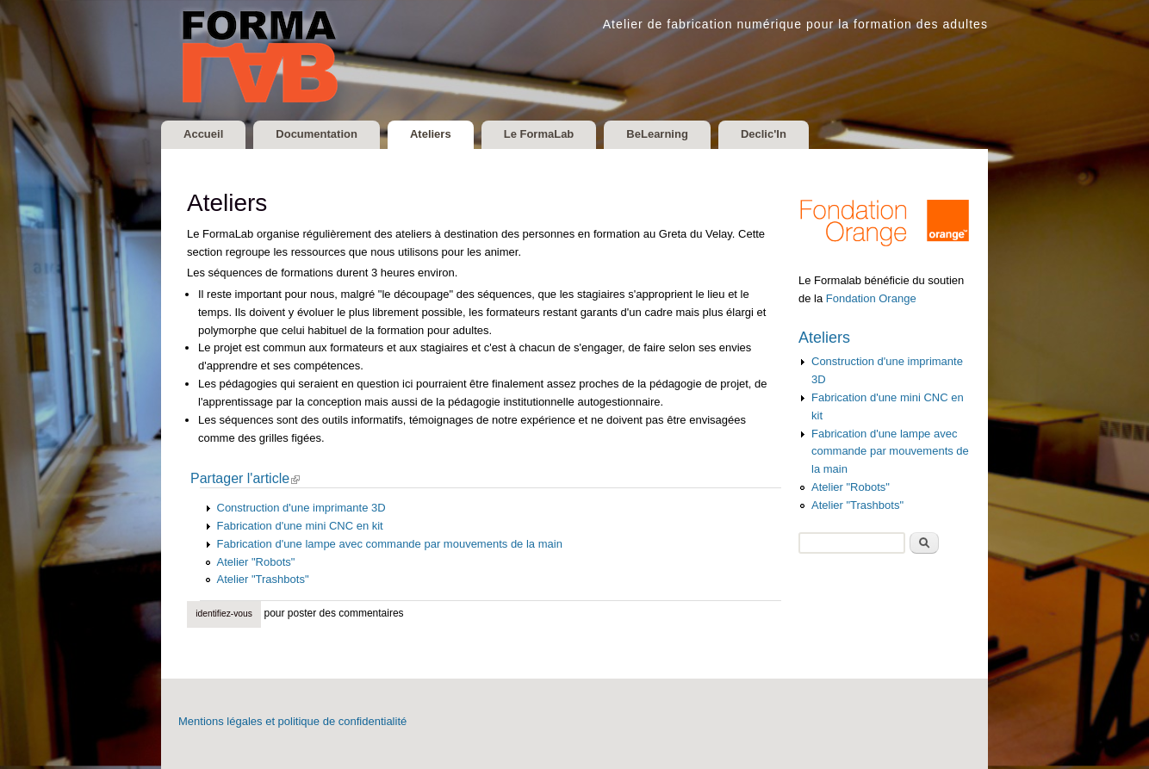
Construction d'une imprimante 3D (301, 507)
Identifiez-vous (224, 613)
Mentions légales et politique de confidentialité (292, 721)
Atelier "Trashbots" (263, 579)
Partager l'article (251, 479)
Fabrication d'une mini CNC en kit (300, 525)
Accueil (203, 133)
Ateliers (430, 133)
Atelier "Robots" (256, 561)
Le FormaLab (539, 133)
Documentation (316, 133)
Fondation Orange (871, 298)
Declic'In (763, 133)
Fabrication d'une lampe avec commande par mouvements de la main (389, 543)
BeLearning (657, 133)
